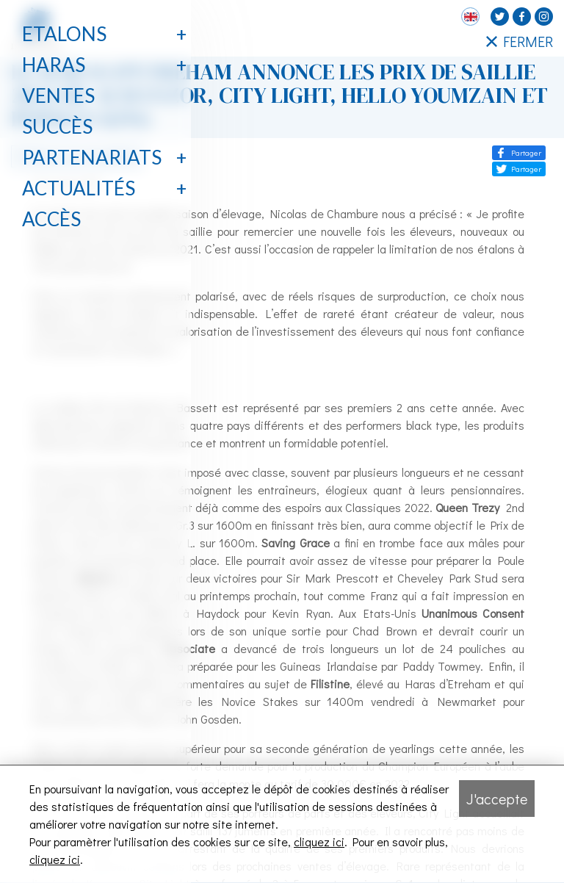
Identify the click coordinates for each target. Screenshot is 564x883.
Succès (57, 126)
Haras (53, 64)
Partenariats (92, 157)
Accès (51, 219)
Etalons (64, 34)
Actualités (78, 188)
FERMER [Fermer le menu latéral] (519, 41)
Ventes (58, 95)
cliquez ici (319, 841)
